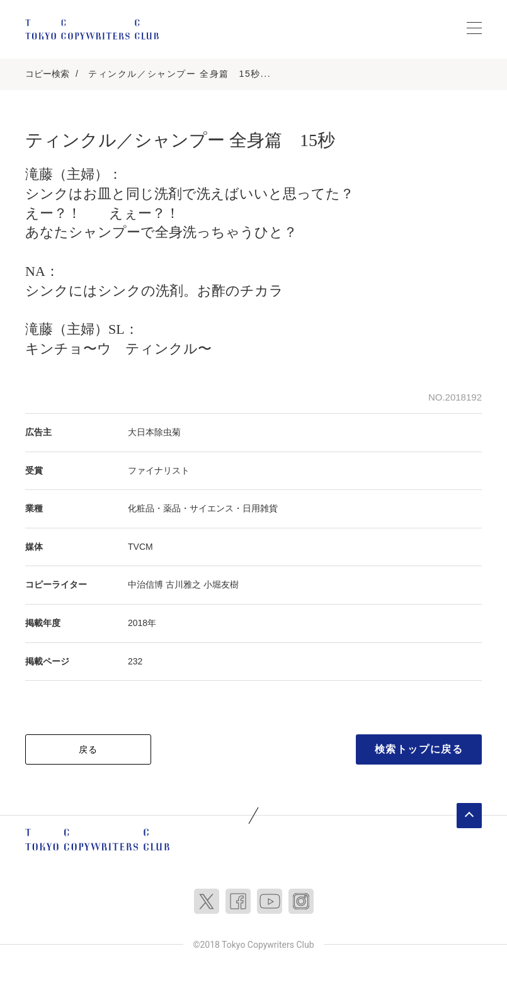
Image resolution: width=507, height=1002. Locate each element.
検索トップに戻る (419, 749)
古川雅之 (183, 584)
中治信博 (145, 584)
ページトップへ (469, 815)
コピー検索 (47, 74)
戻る (88, 749)
